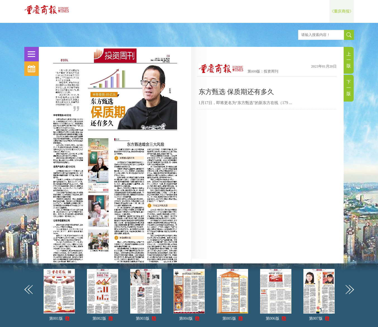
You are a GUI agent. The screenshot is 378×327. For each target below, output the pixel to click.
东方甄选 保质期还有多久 (236, 91)
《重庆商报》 (341, 11)
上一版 (348, 60)
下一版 (348, 88)
